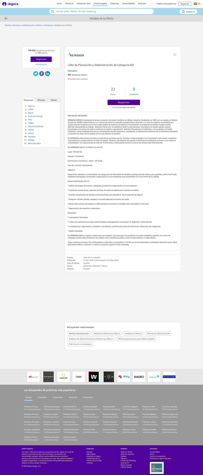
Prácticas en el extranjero (80, 344)
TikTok (31, 130)
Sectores (73, 397)
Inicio (59, 3)
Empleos (16, 25)
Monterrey (48, 25)
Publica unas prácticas (166, 4)
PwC (30, 120)
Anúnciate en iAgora (94, 456)
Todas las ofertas (126, 452)
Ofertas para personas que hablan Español (136, 339)
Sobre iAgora (91, 454)
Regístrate (124, 102)
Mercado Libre (34, 143)
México (39, 25)
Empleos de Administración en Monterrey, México (91, 339)
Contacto (90, 463)
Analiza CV (188, 11)
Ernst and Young (35, 116)
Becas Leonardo (126, 465)
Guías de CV (125, 463)
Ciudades (42, 397)
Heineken (72, 70)
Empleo (8, 25)
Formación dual (83, 3)
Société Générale (35, 126)
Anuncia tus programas (158, 456)
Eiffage (31, 140)
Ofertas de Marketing (128, 460)
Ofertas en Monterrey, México (106, 333)
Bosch (30, 113)
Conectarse (42, 64)
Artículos (142, 3)
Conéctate (118, 107)
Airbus (31, 133)
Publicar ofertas (126, 467)
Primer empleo (100, 3)
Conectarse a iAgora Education (160, 458)
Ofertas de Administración (158, 333)
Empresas (114, 3)
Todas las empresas (127, 454)
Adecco (31, 106)
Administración (28, 25)
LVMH (30, 109)
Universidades (128, 3)
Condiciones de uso (93, 458)
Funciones (58, 397)
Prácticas (69, 3)
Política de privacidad (94, 460)
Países (28, 397)
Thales (31, 123)
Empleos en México (133, 333)
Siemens (32, 136)
